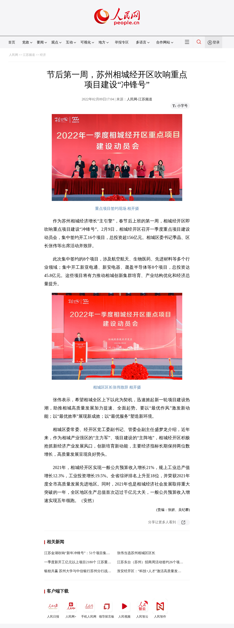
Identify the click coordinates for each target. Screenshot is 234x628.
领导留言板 (106, 608)
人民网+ (71, 608)
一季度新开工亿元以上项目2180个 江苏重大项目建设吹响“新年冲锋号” (98, 562)
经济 (43, 54)
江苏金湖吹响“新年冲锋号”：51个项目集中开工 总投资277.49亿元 (94, 553)
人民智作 (160, 608)
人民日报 (53, 608)
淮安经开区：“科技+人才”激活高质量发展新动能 (154, 571)
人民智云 (142, 608)
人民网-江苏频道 (139, 99)
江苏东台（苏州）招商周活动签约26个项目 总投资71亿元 (161, 562)
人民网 (13, 54)
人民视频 (124, 608)
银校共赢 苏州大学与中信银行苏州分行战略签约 (81, 571)
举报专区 (122, 42)
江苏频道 (29, 54)
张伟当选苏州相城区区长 (136, 553)
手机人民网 (88, 608)
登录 (216, 42)
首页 (11, 42)
